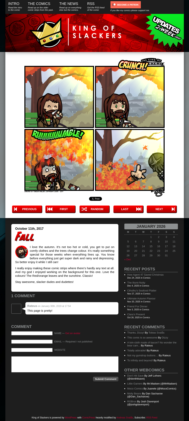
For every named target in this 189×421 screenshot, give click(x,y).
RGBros (131, 401)
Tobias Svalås (156, 332)
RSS (96, 6)
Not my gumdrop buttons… (142, 355)
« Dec (127, 259)
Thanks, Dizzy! (135, 332)
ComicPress (88, 417)
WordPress (71, 417)
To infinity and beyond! (140, 360)
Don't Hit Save (135, 375)
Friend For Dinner (137, 306)
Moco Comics (135, 388)
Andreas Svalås (124, 417)
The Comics (40, 6)
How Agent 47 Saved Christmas (145, 274)
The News (70, 6)
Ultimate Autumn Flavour (141, 298)
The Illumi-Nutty (136, 282)
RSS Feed (151, 417)
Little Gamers (135, 383)
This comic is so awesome (142, 337)
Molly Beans (134, 393)
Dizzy (165, 337)
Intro (15, 6)
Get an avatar (72, 333)
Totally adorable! (136, 350)
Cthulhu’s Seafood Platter (141, 290)
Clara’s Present (136, 314)
